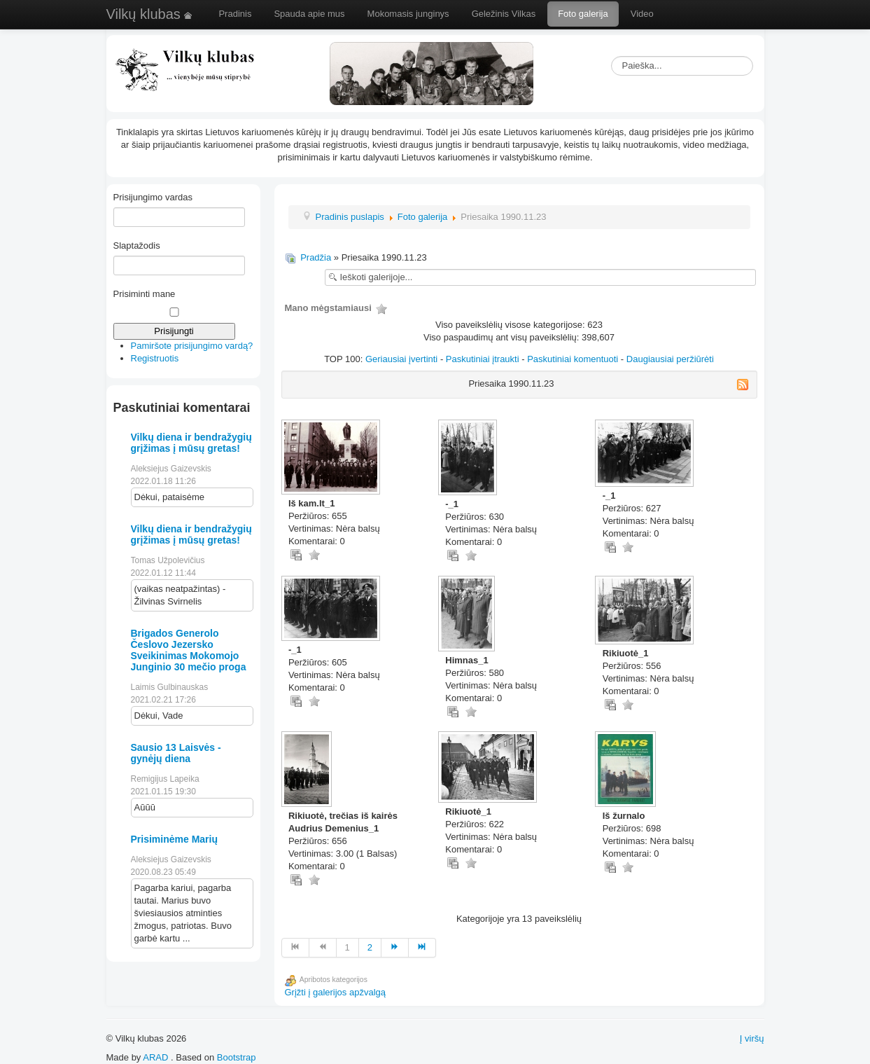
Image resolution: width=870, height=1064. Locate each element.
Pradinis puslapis (350, 217)
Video (642, 13)
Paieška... (611, 56)
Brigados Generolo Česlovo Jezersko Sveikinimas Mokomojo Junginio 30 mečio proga (188, 650)
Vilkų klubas (150, 14)
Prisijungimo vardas (152, 197)
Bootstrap (236, 1057)
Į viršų (752, 1038)
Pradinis (234, 13)
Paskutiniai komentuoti (572, 359)
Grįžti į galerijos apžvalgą (335, 992)
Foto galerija (583, 13)
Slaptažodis (136, 245)
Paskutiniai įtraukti (482, 359)
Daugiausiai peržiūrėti (670, 359)
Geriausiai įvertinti (401, 359)
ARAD (155, 1057)
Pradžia (315, 257)
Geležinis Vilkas (504, 13)
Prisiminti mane (144, 294)
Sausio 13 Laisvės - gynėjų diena (176, 753)
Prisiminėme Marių (174, 839)
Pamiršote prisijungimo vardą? (192, 345)
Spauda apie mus (309, 13)
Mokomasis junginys (408, 13)
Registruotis (155, 358)
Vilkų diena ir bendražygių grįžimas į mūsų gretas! (191, 442)
